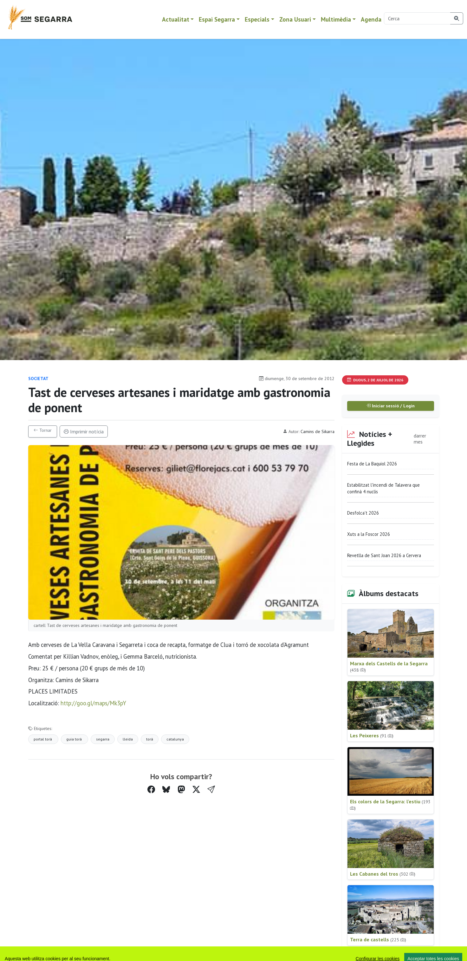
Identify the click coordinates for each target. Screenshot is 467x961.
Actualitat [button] (175, 19)
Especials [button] (257, 19)
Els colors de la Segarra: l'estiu (390, 804)
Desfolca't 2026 (363, 513)
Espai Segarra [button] (217, 19)
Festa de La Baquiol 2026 (372, 464)
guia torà (74, 739)
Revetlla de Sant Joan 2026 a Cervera (384, 555)
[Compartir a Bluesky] (166, 789)
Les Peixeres (371, 735)
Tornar (43, 430)
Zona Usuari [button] (295, 19)
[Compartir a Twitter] (196, 789)
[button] (211, 789)
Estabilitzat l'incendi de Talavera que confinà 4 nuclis (383, 488)
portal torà (43, 739)
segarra (102, 739)
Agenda (371, 19)
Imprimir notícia (84, 431)
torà (149, 739)
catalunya (175, 739)
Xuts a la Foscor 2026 (368, 534)
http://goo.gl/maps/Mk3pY (93, 703)
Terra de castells (378, 939)
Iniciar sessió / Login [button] (390, 406)
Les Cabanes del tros (382, 874)
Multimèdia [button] (336, 19)
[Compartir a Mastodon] (181, 789)
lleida (128, 739)
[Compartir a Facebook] (151, 789)
